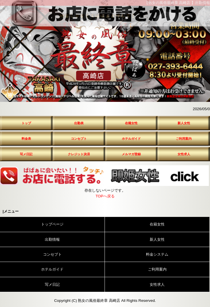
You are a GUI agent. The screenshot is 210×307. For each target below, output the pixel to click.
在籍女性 (131, 123)
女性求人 (184, 154)
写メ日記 (26, 154)
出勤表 (79, 123)
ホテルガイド (131, 138)
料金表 (26, 138)
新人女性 (184, 123)
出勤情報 (52, 239)
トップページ (52, 224)
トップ (26, 123)
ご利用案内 (184, 138)
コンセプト (79, 138)
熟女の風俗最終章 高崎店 (99, 300)
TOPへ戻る (104, 196)
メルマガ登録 (131, 154)
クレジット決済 (79, 154)
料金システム (157, 254)
